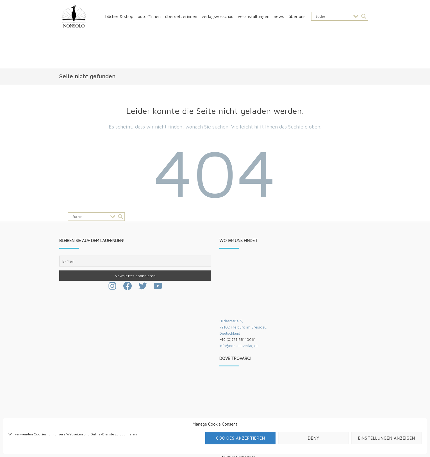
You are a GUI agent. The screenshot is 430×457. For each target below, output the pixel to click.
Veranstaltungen (253, 16)
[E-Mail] (135, 261)
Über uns (297, 16)
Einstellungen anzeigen (386, 438)
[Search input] (333, 16)
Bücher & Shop (119, 16)
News (279, 16)
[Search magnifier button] (364, 16)
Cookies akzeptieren (240, 438)
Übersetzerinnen (181, 16)
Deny (313, 438)
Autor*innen (149, 16)
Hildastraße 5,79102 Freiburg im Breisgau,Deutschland (243, 327)
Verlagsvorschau (217, 16)
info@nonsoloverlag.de (239, 345)
